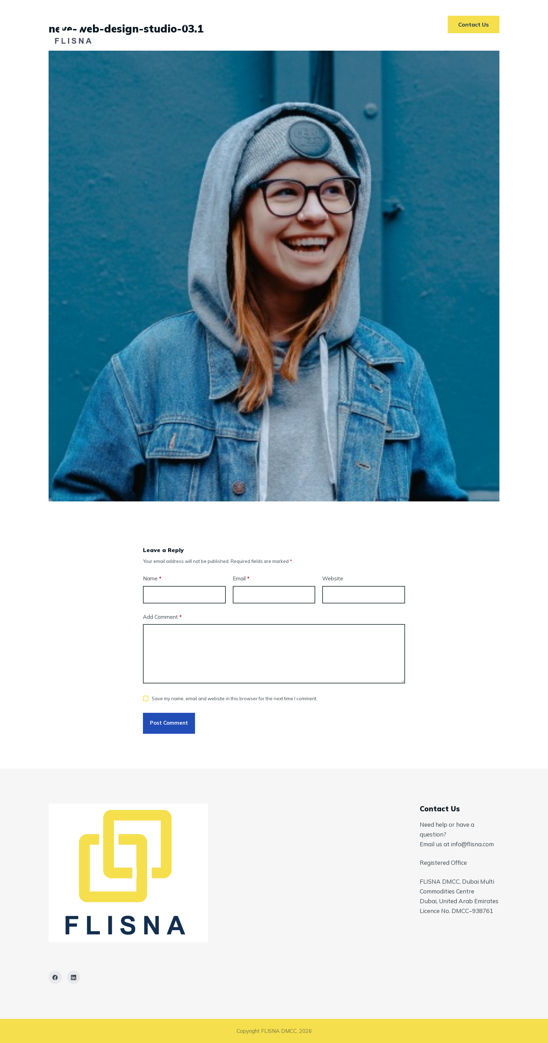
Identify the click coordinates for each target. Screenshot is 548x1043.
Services (220, 24)
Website (332, 578)
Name (152, 578)
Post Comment (169, 722)
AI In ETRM (309, 24)
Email (241, 578)
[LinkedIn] (73, 977)
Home (181, 24)
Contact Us (358, 24)
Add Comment (162, 617)
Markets (263, 24)
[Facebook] (55, 977)
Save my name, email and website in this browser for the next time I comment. (234, 698)
